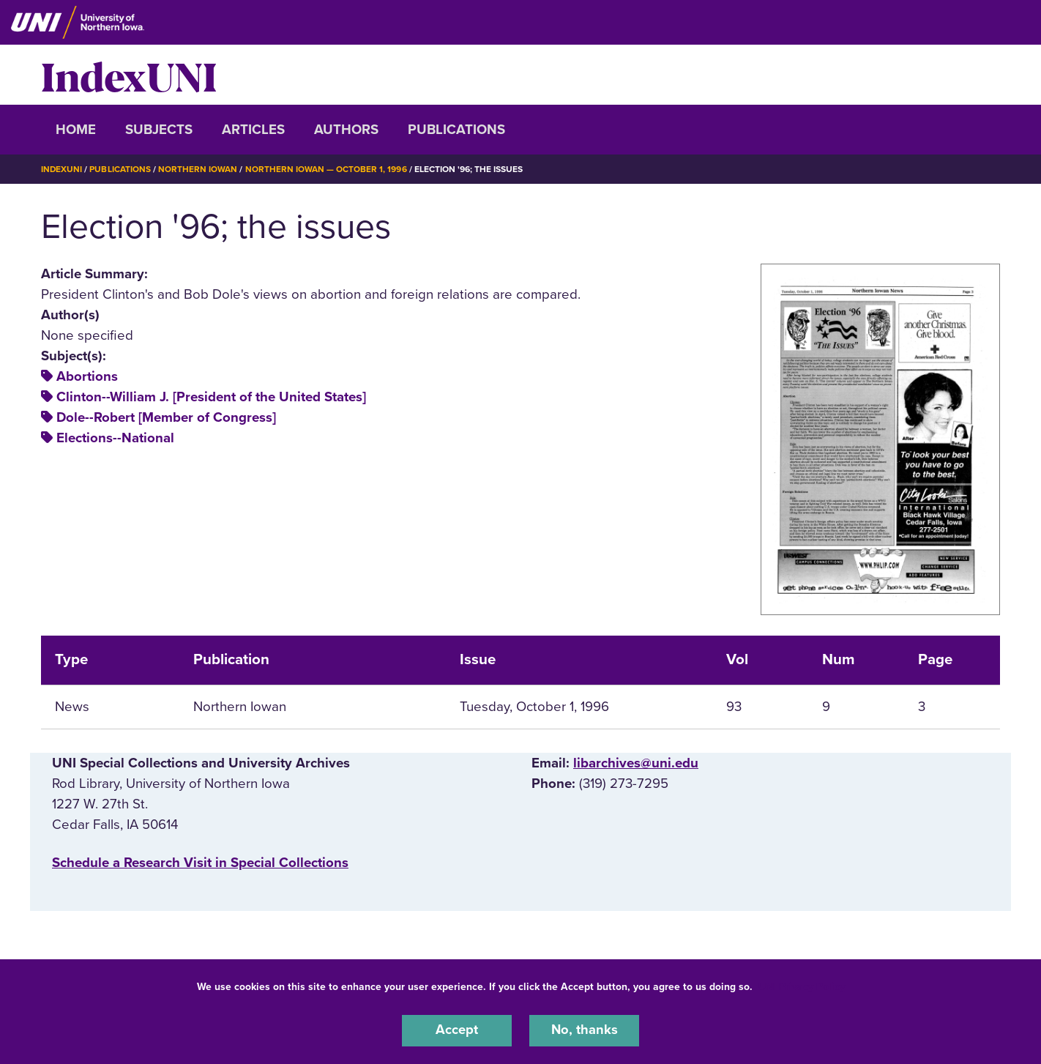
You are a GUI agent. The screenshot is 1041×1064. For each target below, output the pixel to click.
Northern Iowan (198, 169)
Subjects (159, 130)
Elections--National (115, 438)
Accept (457, 1030)
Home (76, 130)
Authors (346, 130)
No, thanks (584, 1030)
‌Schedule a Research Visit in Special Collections (200, 863)
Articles (253, 130)
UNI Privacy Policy (801, 986)
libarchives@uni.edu (635, 762)
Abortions (87, 376)
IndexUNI (129, 74)
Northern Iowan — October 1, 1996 (327, 169)
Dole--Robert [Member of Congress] (166, 417)
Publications (456, 130)
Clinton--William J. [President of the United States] (211, 397)
